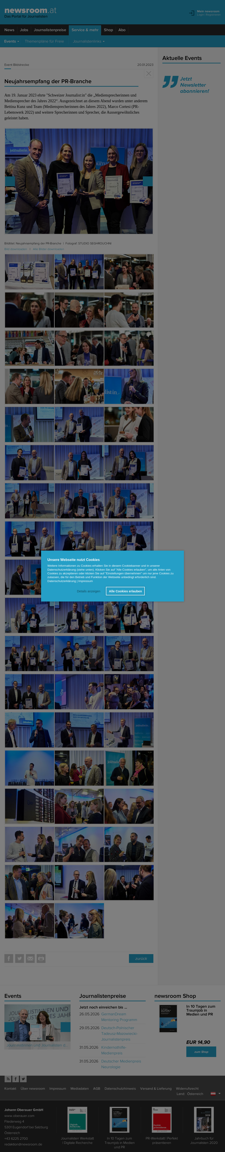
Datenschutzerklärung (61, 580)
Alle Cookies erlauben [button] (125, 591)
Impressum (85, 580)
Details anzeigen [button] (88, 591)
